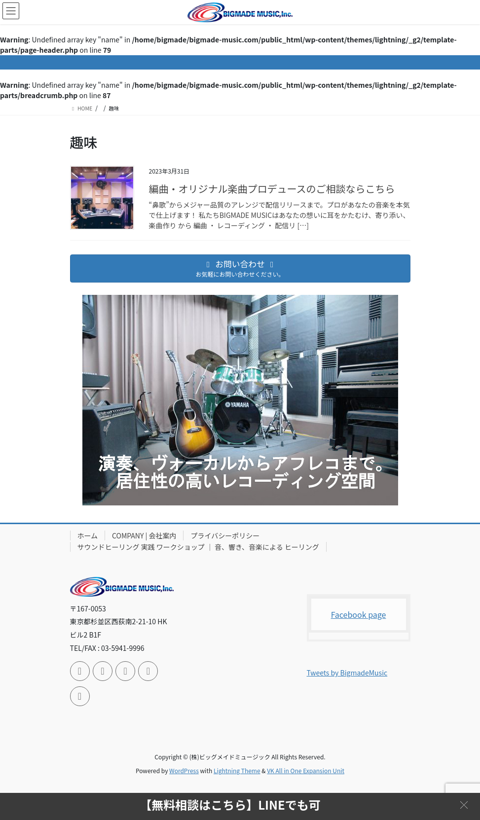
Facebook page (358, 614)
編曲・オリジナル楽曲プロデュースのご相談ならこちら (272, 188)
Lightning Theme (237, 770)
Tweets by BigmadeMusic (347, 672)
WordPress (184, 770)
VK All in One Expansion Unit (305, 770)
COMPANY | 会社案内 (144, 535)
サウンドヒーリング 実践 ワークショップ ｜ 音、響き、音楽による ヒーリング (198, 547)
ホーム (87, 535)
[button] (464, 804)
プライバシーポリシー (224, 535)
